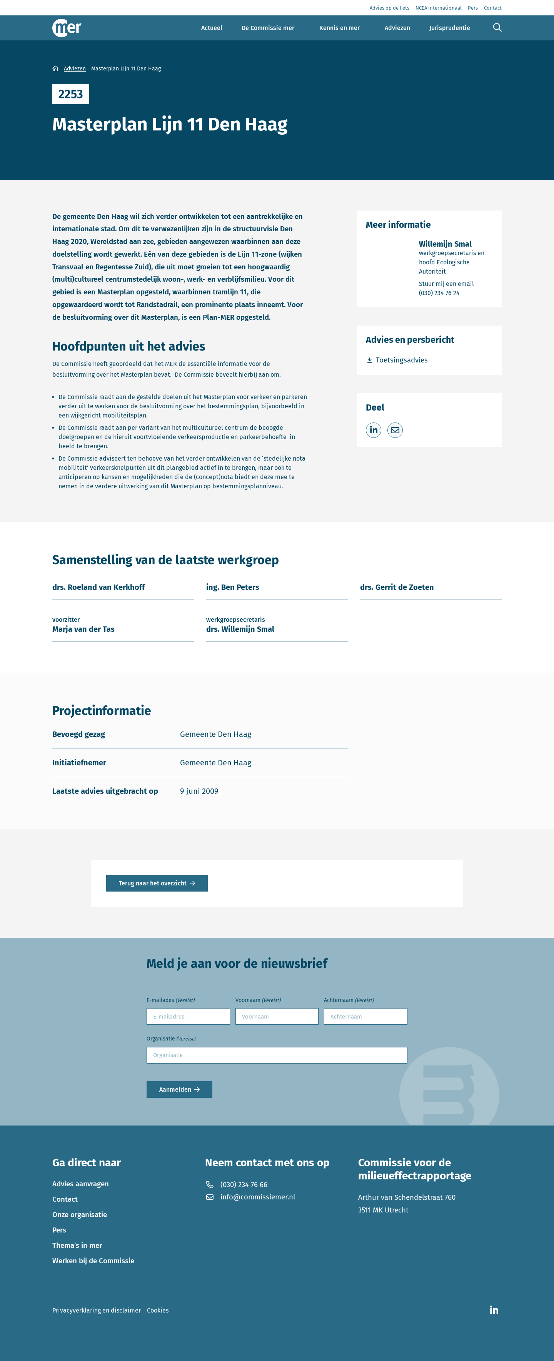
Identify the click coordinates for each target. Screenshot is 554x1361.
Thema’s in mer (77, 1245)
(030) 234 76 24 (455, 293)
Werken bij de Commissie (93, 1261)
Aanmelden (175, 1089)
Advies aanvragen (80, 1184)
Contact (65, 1199)
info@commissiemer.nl (250, 1197)
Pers (59, 1230)
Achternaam (349, 1000)
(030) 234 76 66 (236, 1185)
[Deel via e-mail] (395, 430)
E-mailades (170, 1000)
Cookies (158, 1310)
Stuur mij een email (455, 283)
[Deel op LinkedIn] (373, 430)
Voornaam (257, 1000)
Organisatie (171, 1039)
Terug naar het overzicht (153, 883)
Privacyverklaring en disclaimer (96, 1310)
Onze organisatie (79, 1215)
